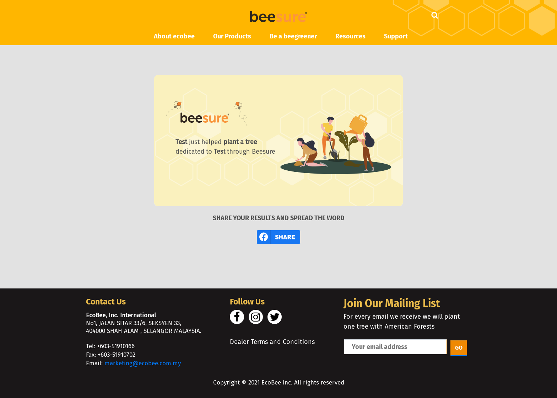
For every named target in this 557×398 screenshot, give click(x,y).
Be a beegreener (293, 36)
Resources (350, 36)
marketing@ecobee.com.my (142, 363)
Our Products (232, 36)
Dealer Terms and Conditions (272, 342)
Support (396, 36)
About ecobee (174, 36)
